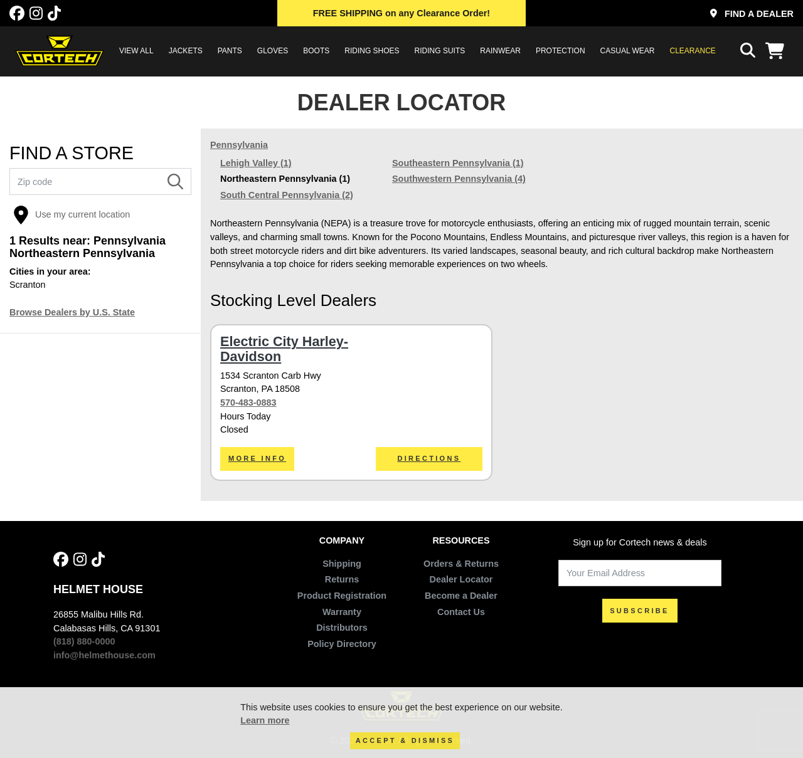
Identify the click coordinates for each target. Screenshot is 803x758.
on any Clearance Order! (401, 13)
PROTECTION (560, 50)
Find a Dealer (752, 14)
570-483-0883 (248, 402)
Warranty (341, 612)
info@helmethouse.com (104, 655)
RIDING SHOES (371, 50)
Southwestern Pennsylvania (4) (459, 179)
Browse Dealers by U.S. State (72, 312)
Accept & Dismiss (405, 740)
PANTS (230, 50)
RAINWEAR (500, 50)
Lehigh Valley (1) (256, 163)
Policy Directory (341, 644)
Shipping (341, 564)
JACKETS (186, 50)
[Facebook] (16, 13)
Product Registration (341, 596)
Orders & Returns (461, 564)
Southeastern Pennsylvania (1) (458, 163)
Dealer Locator (461, 579)
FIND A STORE (71, 153)
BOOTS (316, 50)
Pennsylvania (239, 145)
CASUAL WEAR (627, 50)
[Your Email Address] (639, 573)
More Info (257, 458)
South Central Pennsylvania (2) (286, 195)
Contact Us (461, 612)
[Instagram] (36, 13)
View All (136, 50)
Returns (342, 579)
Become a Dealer (461, 596)
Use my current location (71, 215)
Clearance (693, 50)
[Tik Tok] (54, 13)
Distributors (342, 628)
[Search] (175, 182)
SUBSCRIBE (639, 610)
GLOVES (272, 50)
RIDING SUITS (440, 50)
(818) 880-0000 (84, 641)
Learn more (264, 720)
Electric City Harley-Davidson (284, 349)
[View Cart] (777, 50)
